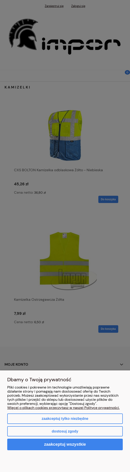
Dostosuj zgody (65, 431)
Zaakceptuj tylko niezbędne (65, 419)
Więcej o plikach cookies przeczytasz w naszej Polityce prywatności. (63, 407)
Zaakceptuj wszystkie (65, 444)
